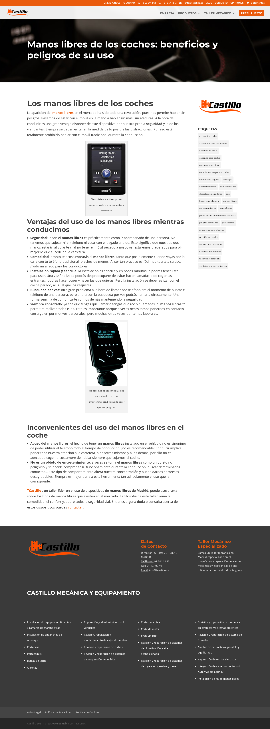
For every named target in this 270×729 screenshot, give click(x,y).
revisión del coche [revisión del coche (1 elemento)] (208, 237)
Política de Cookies (87, 712)
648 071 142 (149, 3)
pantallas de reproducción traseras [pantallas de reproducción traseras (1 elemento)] (217, 215)
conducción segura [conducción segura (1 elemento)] (209, 179)
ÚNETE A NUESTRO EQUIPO (119, 3)
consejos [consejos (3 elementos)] (227, 179)
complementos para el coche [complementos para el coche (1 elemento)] (214, 172)
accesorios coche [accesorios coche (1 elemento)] (208, 136)
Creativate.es (53, 723)
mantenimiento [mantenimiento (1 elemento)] (207, 208)
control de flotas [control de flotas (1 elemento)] (207, 186)
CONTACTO (221, 3)
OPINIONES (237, 3)
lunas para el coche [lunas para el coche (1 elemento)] (209, 200)
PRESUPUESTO (251, 13)
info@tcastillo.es (194, 3)
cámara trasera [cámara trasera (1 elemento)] (228, 186)
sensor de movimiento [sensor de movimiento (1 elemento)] (210, 244)
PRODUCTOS (187, 13)
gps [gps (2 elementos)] (228, 193)
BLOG (209, 3)
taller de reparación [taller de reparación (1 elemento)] (209, 258)
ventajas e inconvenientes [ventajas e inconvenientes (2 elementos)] (213, 265)
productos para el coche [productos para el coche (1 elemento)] (211, 229)
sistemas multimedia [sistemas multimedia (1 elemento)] (210, 251)
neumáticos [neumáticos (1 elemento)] (225, 208)
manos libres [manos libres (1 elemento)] (230, 200)
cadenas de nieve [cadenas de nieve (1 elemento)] (208, 150)
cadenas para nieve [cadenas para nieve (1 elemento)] (209, 165)
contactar (75, 507)
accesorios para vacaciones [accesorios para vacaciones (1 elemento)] (213, 143)
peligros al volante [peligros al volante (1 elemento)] (208, 222)
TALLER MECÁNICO (217, 13)
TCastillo (34, 490)
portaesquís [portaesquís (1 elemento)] (228, 222)
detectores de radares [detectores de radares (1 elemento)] (210, 193)
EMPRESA (167, 13)
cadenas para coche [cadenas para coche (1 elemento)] (209, 157)
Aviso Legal (34, 712)
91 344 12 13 (170, 3)
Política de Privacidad (58, 712)
